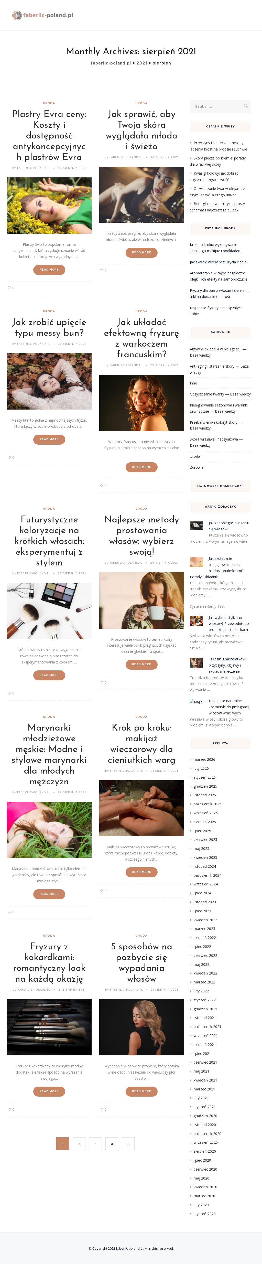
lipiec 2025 (202, 830)
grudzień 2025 (205, 786)
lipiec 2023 (202, 910)
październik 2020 (207, 1133)
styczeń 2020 (205, 1213)
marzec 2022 (204, 982)
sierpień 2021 (205, 1044)
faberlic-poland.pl (129, 1248)
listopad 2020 (205, 1124)
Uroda (49, 103)
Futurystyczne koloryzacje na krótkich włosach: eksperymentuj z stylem (49, 542)
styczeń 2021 (205, 1106)
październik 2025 (207, 803)
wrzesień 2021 (206, 1035)
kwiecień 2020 (205, 1186)
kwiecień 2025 (205, 857)
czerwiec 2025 (205, 839)
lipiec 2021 (202, 1053)
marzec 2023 (204, 928)
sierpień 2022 (205, 937)
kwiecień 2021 (205, 1080)
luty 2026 (201, 768)
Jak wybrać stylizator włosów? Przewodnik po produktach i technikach (229, 623)
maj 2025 (201, 848)
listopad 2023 (205, 901)
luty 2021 (201, 1097)
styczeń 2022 (205, 1000)
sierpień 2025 (205, 821)
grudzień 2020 (205, 1115)
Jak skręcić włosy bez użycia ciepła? (219, 262)
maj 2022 (201, 964)
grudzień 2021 (205, 1008)
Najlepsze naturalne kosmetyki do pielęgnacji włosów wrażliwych (229, 706)
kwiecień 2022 (205, 973)
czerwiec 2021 (205, 1062)
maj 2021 (201, 1071)
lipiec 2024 (202, 893)
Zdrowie (196, 467)
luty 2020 (201, 1204)
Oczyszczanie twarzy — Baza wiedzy (220, 394)
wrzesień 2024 (206, 884)
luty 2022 (201, 991)
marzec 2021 (204, 1089)
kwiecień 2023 (205, 919)
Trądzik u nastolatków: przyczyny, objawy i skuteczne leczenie (227, 665)
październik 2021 (207, 1026)
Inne (193, 383)
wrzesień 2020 (206, 1142)
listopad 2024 (205, 866)
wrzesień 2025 (206, 812)
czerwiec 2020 (205, 1169)
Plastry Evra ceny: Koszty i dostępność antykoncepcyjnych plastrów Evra (49, 136)
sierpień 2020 (205, 1151)
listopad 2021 (205, 1017)
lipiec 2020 (202, 1160)
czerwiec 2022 (205, 955)
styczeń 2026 (205, 777)
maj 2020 (201, 1178)
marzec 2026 (204, 759)
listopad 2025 (205, 794)
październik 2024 (207, 875)
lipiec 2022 (202, 946)
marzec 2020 (204, 1195)
